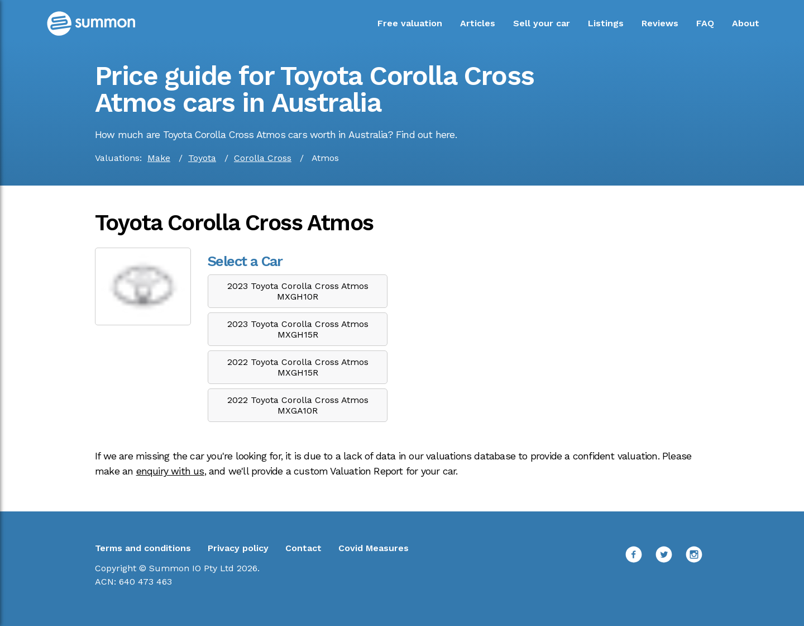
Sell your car (541, 23)
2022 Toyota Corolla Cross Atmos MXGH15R (297, 367)
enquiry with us (170, 471)
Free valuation (409, 23)
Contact (303, 548)
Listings (606, 23)
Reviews (660, 23)
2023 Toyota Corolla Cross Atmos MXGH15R (297, 329)
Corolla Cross (262, 158)
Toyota (202, 158)
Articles (477, 23)
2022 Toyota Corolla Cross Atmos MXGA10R (297, 405)
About (745, 23)
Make (158, 158)
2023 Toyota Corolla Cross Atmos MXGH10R (297, 291)
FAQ (705, 23)
